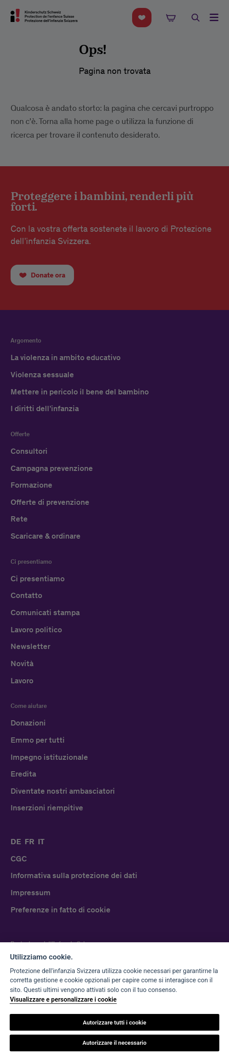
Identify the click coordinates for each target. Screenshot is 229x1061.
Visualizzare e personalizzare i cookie (63, 999)
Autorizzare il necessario (114, 1042)
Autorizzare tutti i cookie (114, 1022)
